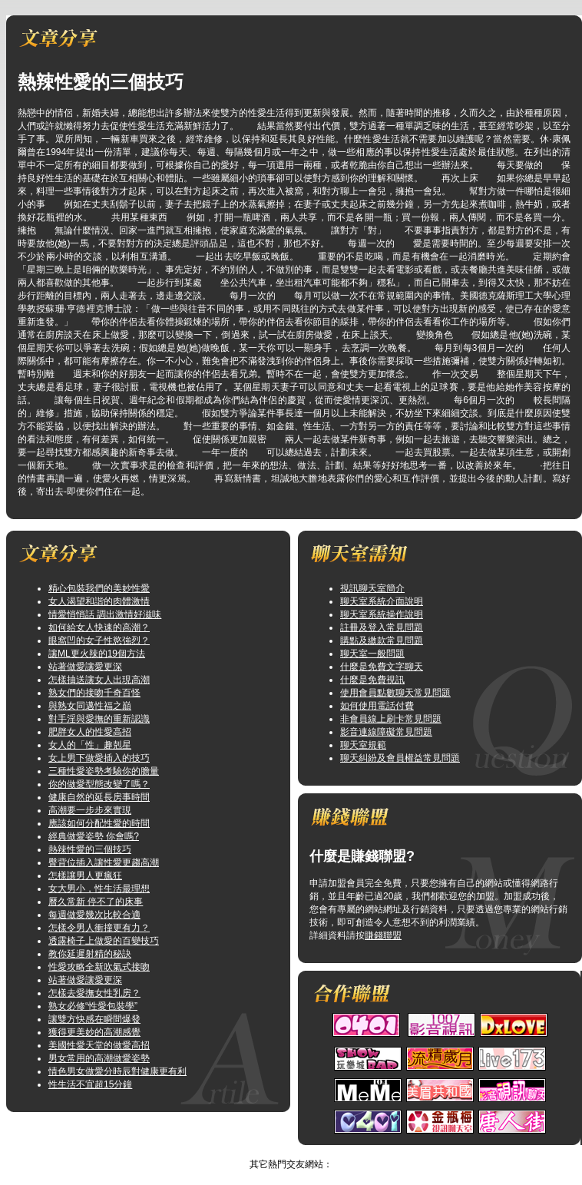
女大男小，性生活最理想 (99, 888)
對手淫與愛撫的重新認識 (99, 718)
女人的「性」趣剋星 (89, 745)
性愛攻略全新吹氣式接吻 (99, 967)
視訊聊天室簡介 (372, 588)
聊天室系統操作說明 (381, 614)
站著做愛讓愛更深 (85, 666)
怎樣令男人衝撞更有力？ (99, 927)
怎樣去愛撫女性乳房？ (94, 993)
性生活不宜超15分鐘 (90, 1084)
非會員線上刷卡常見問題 (390, 718)
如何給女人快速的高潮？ (99, 627)
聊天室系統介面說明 (381, 601)
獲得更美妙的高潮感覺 (94, 1032)
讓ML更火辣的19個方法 (96, 653)
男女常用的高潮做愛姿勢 (99, 1058)
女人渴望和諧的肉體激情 (99, 601)
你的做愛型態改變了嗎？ (99, 784)
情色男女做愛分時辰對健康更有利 (117, 1071)
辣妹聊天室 (276, 1151)
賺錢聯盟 (383, 935)
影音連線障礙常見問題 (386, 732)
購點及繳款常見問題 (381, 640)
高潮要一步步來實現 (89, 810)
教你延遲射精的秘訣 (89, 953)
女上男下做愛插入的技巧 (99, 758)
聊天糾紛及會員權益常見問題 (400, 758)
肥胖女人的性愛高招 (89, 732)
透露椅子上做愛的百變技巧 (103, 940)
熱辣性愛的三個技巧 (89, 849)
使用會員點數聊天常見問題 (395, 692)
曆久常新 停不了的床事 (95, 901)
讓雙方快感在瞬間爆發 (94, 1019)
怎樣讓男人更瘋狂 (85, 875)
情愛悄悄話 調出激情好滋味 (104, 614)
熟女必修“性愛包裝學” (92, 1006)
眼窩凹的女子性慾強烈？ (99, 640)
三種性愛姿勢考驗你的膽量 (103, 771)
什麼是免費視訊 (372, 679)
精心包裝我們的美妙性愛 (99, 588)
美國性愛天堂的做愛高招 (99, 1045)
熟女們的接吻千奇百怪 (94, 692)
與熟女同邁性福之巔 (89, 705)
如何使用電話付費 (377, 705)
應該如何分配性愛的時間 (99, 823)
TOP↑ (317, 1151)
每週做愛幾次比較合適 (94, 914)
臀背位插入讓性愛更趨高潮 (103, 862)
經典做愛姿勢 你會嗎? (93, 836)
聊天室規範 (363, 745)
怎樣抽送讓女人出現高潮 (99, 679)
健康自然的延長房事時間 (99, 797)
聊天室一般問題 (372, 653)
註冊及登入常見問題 (381, 627)
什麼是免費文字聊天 (381, 666)
